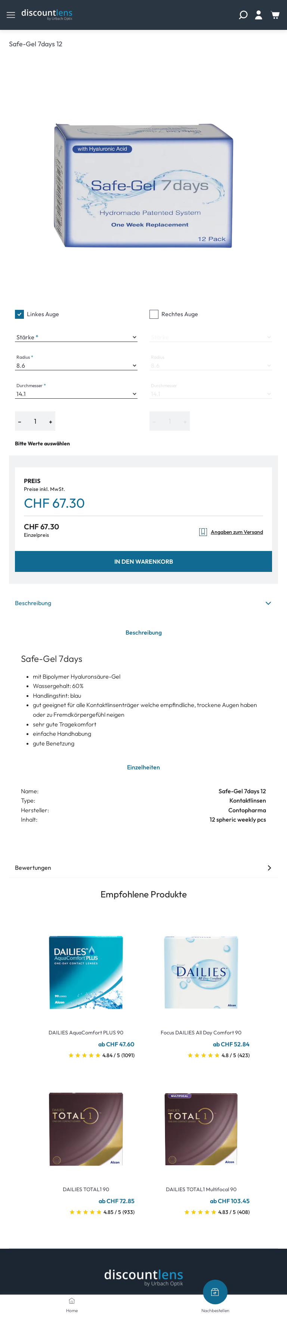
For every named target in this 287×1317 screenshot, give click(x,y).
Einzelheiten (143, 767)
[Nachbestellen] (215, 1292)
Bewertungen (143, 867)
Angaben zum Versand (230, 532)
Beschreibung (143, 603)
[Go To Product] (86, 967)
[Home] (71, 1300)
